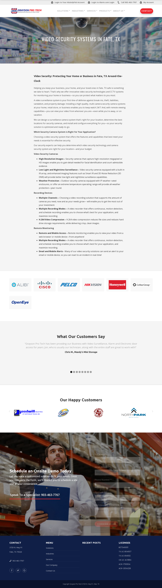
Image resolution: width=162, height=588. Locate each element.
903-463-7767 (16, 561)
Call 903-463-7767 (127, 2)
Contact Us (50, 571)
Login (68, 2)
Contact (146, 11)
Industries (50, 553)
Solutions (50, 548)
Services (49, 559)
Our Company (51, 565)
